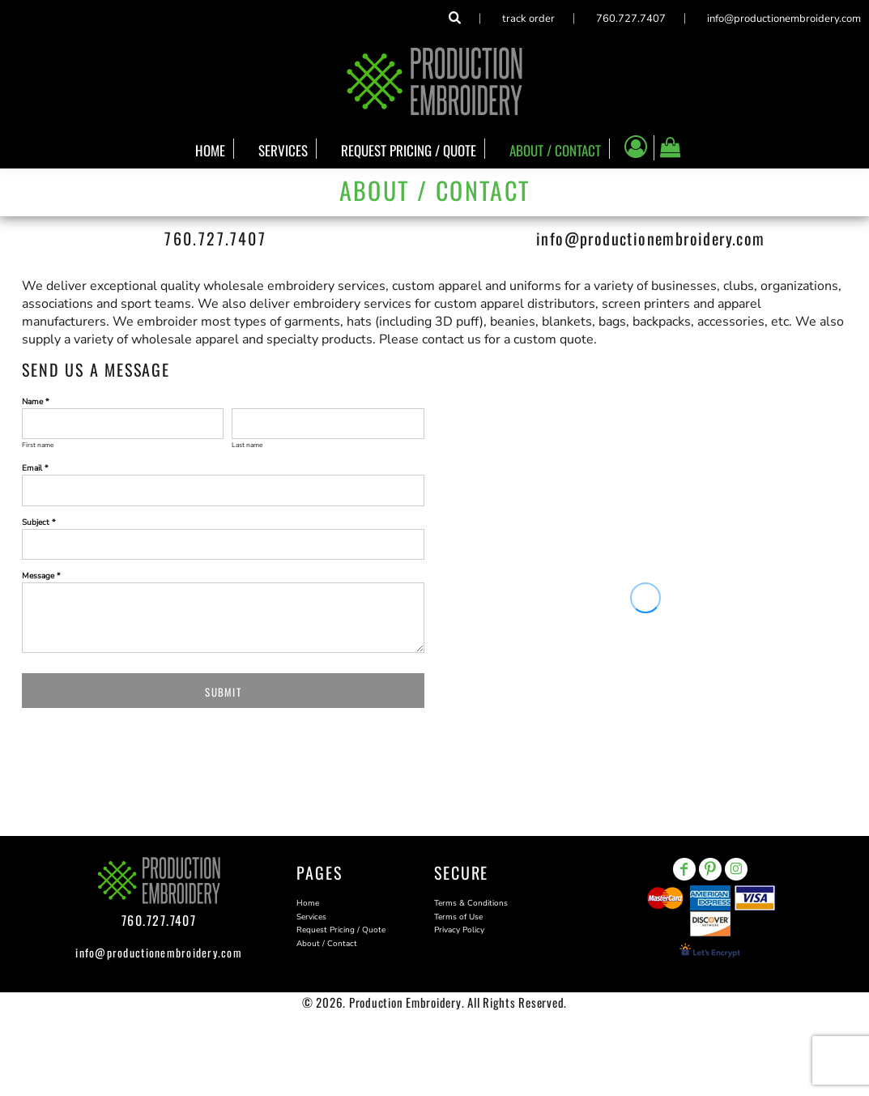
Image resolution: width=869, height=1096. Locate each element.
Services (311, 917)
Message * (41, 576)
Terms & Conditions (471, 903)
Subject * (39, 522)
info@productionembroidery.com (784, 18)
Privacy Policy (459, 930)
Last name (247, 445)
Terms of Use (458, 917)
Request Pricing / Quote (341, 930)
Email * (35, 468)
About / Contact (326, 943)
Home (307, 903)
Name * (35, 401)
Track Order (528, 18)
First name (37, 445)
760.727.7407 (631, 18)
